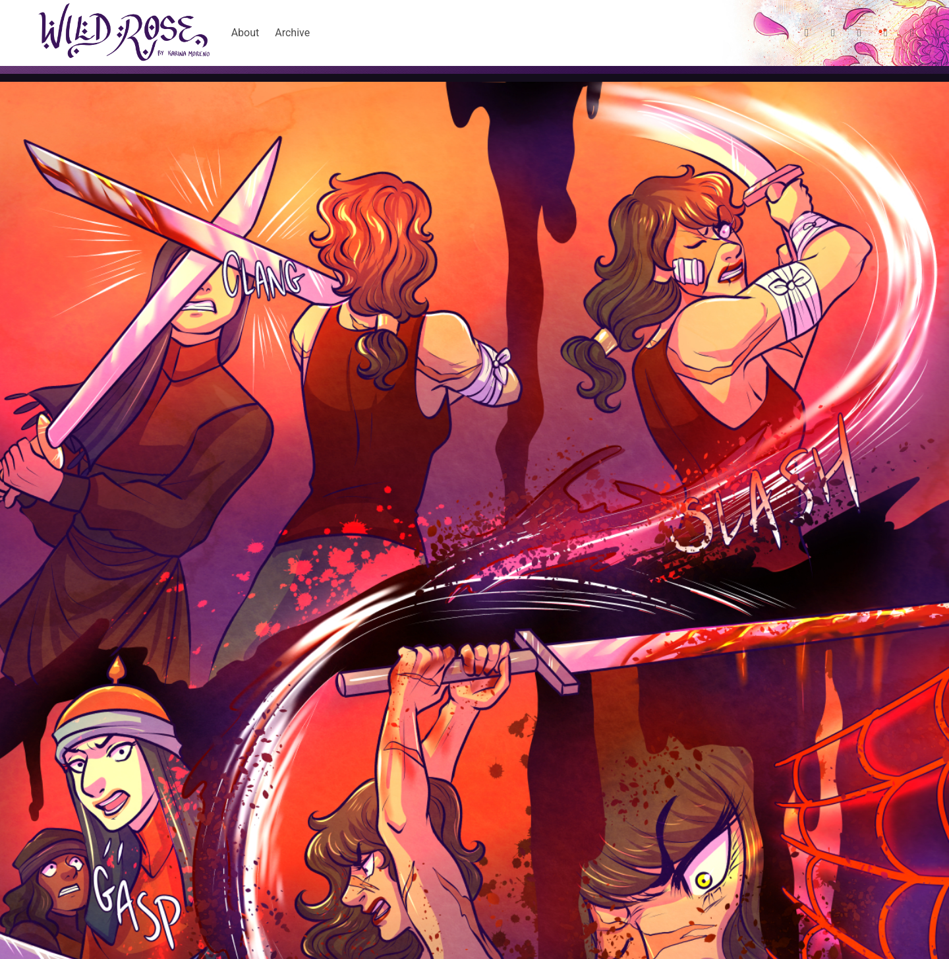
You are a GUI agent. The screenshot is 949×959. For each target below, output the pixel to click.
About (245, 32)
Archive (292, 32)
